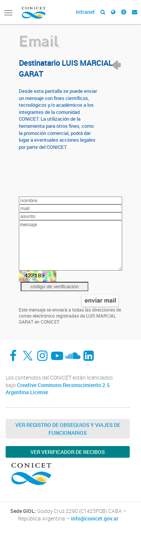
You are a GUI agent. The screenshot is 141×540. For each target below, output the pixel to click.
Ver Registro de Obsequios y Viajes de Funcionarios (67, 428)
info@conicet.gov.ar (94, 518)
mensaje (70, 245)
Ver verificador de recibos (67, 451)
